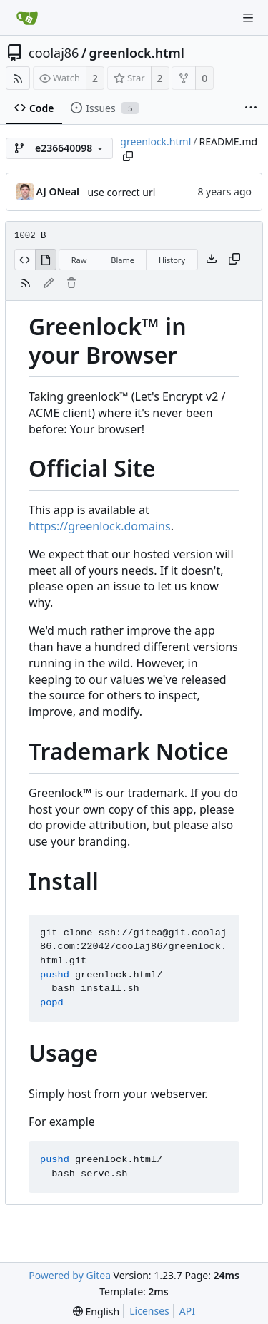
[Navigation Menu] (248, 18)
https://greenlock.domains (100, 526)
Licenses (149, 1311)
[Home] (27, 18)
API (187, 1311)
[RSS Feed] (18, 78)
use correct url (122, 192)
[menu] (96, 1311)
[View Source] (24, 259)
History (172, 260)
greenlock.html (136, 53)
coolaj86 (54, 53)
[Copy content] (234, 259)
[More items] (250, 108)
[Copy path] (128, 156)
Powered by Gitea (70, 1275)
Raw (79, 260)
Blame (122, 260)
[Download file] (211, 259)
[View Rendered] (45, 259)
